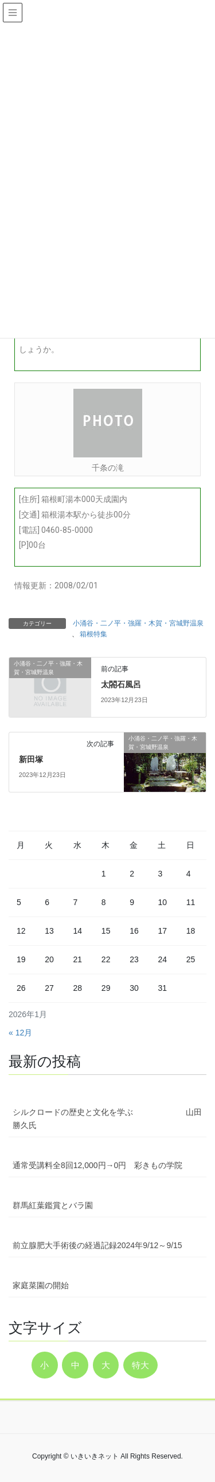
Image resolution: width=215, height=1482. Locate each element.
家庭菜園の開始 (41, 1285)
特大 (140, 1365)
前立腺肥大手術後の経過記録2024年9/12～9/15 (97, 1245)
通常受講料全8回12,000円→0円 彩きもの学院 (97, 1165)
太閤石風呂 (121, 684)
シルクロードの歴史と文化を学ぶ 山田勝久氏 (107, 1118)
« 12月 (20, 1032)
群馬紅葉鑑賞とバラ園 (53, 1205)
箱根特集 (93, 634)
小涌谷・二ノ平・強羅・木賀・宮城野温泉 (138, 623)
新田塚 (31, 759)
